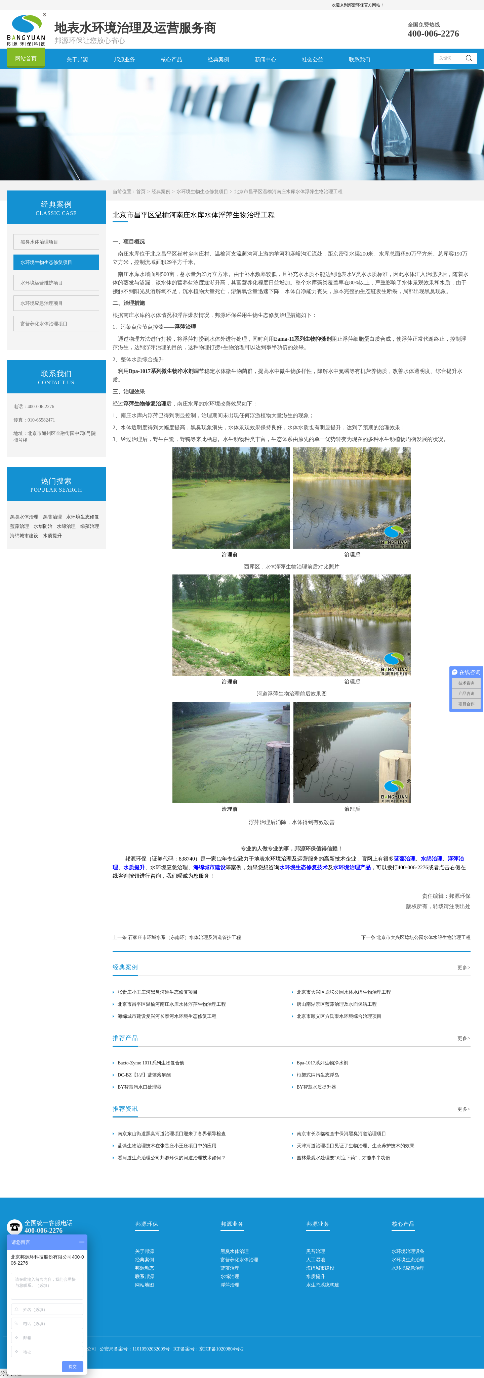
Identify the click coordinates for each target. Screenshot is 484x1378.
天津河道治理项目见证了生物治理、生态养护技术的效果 (355, 1145)
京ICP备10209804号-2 (221, 1349)
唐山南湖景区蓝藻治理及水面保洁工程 (337, 1004)
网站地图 (144, 1284)
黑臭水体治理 (24, 516)
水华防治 (43, 526)
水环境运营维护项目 (42, 282)
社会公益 (312, 59)
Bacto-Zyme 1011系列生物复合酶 (151, 1062)
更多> (464, 967)
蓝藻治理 (19, 526)
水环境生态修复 (82, 516)
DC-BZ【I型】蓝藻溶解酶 (144, 1075)
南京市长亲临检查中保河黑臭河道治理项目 (341, 1133)
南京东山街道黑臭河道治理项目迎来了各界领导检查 (172, 1133)
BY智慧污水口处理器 (140, 1087)
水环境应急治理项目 (42, 303)
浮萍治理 (229, 1284)
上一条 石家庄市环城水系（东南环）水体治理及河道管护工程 (177, 937)
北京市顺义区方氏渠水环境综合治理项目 (339, 1016)
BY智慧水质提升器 (316, 1087)
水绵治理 (66, 526)
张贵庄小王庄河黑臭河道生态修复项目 (158, 992)
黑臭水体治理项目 (39, 241)
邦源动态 (144, 1268)
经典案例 (218, 59)
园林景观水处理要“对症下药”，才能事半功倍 (343, 1157)
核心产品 (171, 59)
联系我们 (359, 59)
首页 (141, 191)
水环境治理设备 (403, 1251)
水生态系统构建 (318, 1284)
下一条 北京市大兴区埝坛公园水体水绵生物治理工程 (416, 937)
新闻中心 (265, 59)
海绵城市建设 (24, 535)
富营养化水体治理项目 (44, 323)
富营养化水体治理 (232, 1259)
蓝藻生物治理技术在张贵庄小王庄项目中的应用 (167, 1145)
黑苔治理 (52, 516)
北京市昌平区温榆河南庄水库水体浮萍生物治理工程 (172, 1004)
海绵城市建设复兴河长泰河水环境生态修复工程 (167, 1016)
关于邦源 (77, 59)
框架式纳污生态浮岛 (318, 1075)
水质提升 (52, 535)
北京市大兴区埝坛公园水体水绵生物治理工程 (344, 992)
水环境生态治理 (403, 1259)
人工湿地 (315, 1259)
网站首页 (26, 58)
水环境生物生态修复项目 (202, 191)
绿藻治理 (89, 526)
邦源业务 (124, 59)
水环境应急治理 (403, 1268)
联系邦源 (144, 1276)
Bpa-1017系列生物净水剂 (322, 1062)
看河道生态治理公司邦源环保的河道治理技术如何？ (172, 1157)
